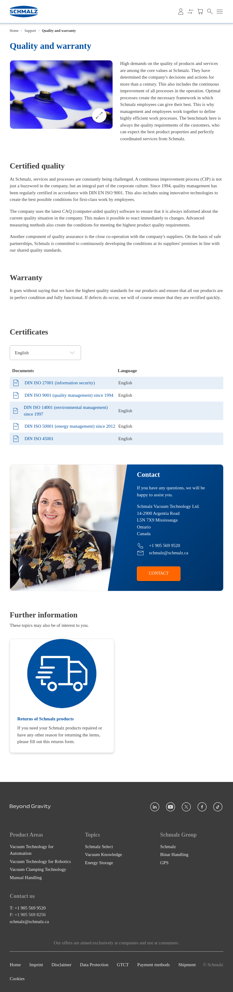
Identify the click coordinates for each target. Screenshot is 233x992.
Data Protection (94, 964)
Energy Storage (99, 862)
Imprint (36, 964)
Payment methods (153, 964)
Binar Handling (174, 854)
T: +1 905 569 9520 (28, 907)
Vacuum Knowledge (103, 854)
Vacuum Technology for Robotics (40, 861)
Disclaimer (62, 964)
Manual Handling (26, 877)
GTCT (123, 964)
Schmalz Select (99, 846)
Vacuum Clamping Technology (38, 869)
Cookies (17, 979)
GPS (164, 862)
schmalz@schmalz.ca (29, 921)
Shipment (187, 964)
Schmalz (168, 846)
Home (14, 31)
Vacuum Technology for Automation (31, 850)
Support (30, 31)
